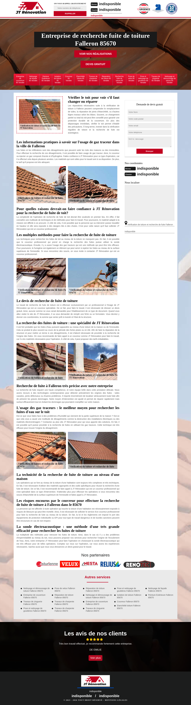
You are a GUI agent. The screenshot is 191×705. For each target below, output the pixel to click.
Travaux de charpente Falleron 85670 (64, 602)
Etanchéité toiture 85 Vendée (81, 78)
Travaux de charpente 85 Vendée (93, 78)
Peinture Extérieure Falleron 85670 (160, 596)
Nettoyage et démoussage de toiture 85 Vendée (169, 79)
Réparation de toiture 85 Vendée (106, 78)
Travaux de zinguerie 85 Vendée (156, 78)
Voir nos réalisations (95, 53)
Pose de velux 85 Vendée (131, 78)
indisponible (110, 4)
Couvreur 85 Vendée (68, 78)
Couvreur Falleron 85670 (128, 601)
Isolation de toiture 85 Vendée (57, 79)
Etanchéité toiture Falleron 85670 (128, 606)
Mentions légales (116, 700)
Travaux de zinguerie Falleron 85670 (32, 602)
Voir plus (95, 657)
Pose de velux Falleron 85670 (65, 589)
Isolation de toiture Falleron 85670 (129, 596)
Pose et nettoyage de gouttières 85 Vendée (143, 79)
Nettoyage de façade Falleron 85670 (157, 589)
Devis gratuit (95, 64)
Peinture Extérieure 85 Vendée (46, 78)
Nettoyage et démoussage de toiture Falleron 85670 (36, 589)
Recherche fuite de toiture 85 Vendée (119, 79)
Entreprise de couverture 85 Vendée (20, 79)
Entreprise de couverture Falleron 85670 (34, 596)
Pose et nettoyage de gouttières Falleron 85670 (34, 609)
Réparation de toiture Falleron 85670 (64, 596)
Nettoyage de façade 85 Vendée (33, 78)
